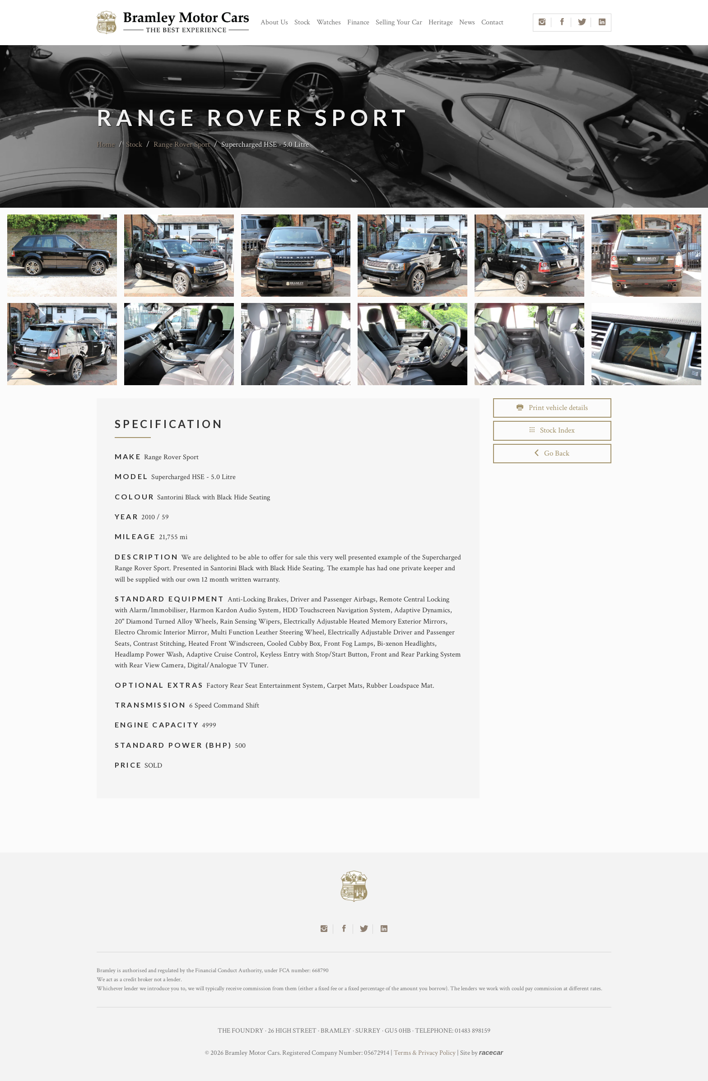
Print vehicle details (552, 408)
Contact (492, 22)
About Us (274, 22)
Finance (358, 22)
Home (106, 144)
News (467, 22)
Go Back (552, 453)
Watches (329, 22)
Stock (302, 22)
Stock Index (552, 430)
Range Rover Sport (182, 144)
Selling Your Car (399, 22)
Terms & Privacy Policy (425, 1052)
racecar (491, 1052)
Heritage (441, 22)
